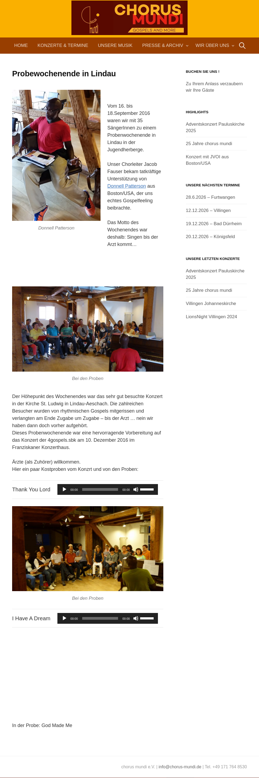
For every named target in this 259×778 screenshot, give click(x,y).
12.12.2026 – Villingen (208, 210)
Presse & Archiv (162, 45)
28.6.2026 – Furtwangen (210, 197)
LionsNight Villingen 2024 (211, 316)
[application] (107, 489)
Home (21, 45)
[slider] (100, 489)
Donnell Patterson (126, 186)
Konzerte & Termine (62, 45)
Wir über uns (212, 45)
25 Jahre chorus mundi (209, 143)
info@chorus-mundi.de (179, 767)
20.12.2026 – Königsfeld (210, 236)
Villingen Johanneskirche (211, 303)
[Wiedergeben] (64, 489)
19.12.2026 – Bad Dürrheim (214, 223)
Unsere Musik (115, 45)
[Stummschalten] (136, 489)
